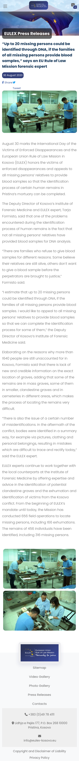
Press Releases (39, 694)
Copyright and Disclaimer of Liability (39, 751)
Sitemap (39, 667)
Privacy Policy (39, 758)
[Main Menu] (5, 5)
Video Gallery (39, 676)
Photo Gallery (39, 685)
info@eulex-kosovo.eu (40, 740)
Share (7, 82)
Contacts (39, 703)
